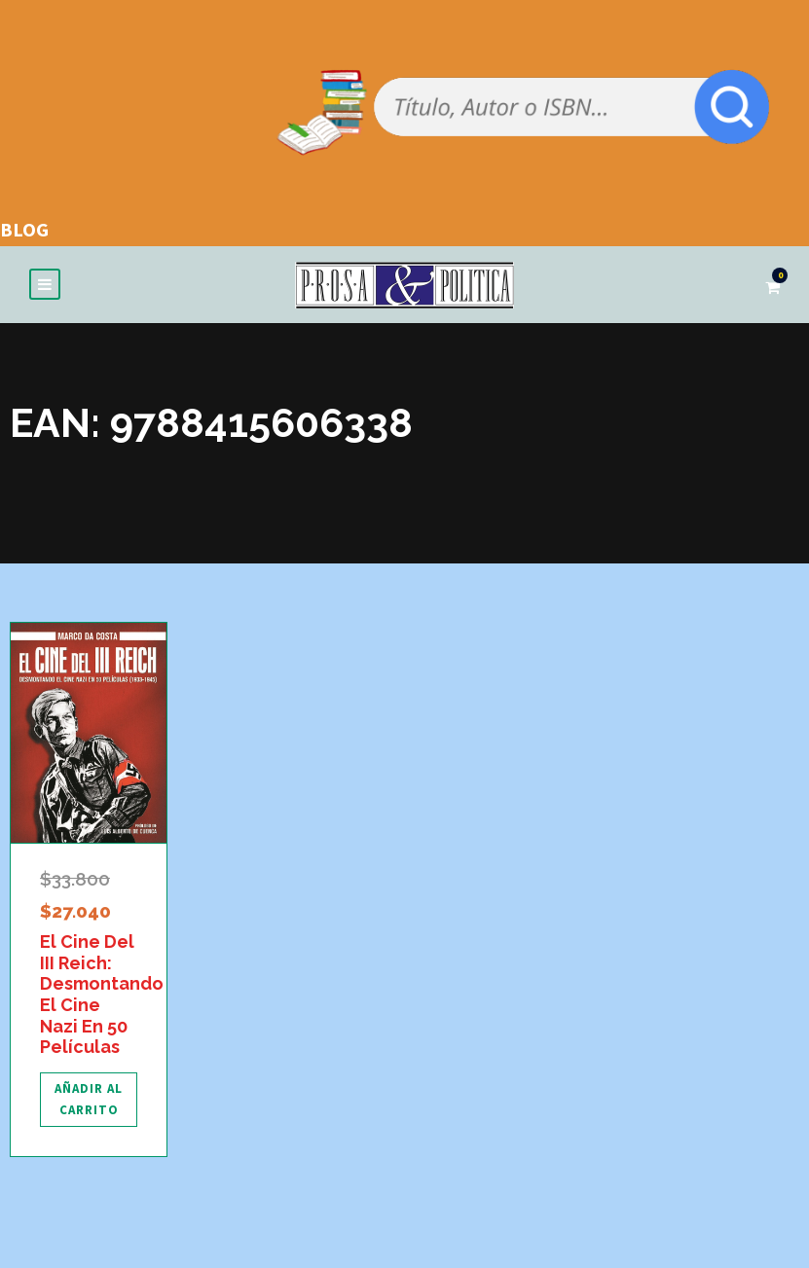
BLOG (24, 229)
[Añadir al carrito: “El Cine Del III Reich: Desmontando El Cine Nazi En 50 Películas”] (88, 1103)
